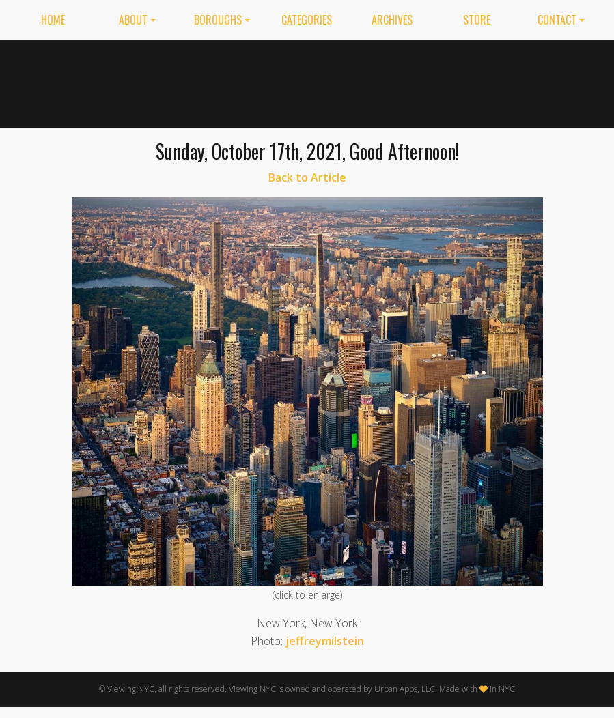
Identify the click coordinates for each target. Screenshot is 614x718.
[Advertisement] (430, 81)
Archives (392, 20)
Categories (306, 20)
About (133, 20)
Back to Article (307, 177)
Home (53, 20)
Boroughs (218, 20)
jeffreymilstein (324, 640)
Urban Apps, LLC (404, 689)
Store (476, 20)
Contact (557, 20)
